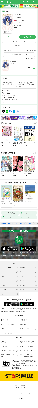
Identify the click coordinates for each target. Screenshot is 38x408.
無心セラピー (14, 61)
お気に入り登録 (32, 50)
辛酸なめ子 (16, 14)
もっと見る (32, 123)
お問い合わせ (4, 328)
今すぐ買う (29, 37)
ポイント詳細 (17, 22)
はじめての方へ (6, 320)
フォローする (20, 14)
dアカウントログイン (6, 333)
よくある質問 (23, 324)
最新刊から (33, 58)
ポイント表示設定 (25, 328)
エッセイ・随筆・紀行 (13, 95)
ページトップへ (19, 393)
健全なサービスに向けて (26, 346)
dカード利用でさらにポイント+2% (20, 25)
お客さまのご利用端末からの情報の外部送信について (27, 355)
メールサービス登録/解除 (7, 324)
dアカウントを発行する (19, 385)
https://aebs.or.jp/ (17, 368)
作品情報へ (18, 45)
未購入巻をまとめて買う (20, 54)
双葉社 (8, 93)
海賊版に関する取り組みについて (8, 355)
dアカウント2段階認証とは (8, 351)
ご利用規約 (4, 342)
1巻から (28, 58)
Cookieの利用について (26, 351)
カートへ (11, 37)
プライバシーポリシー (7, 346)
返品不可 (15, 27)
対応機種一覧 (23, 320)
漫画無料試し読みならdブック (7, 223)
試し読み (8, 32)
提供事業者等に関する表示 (27, 342)
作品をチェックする (20, 41)
